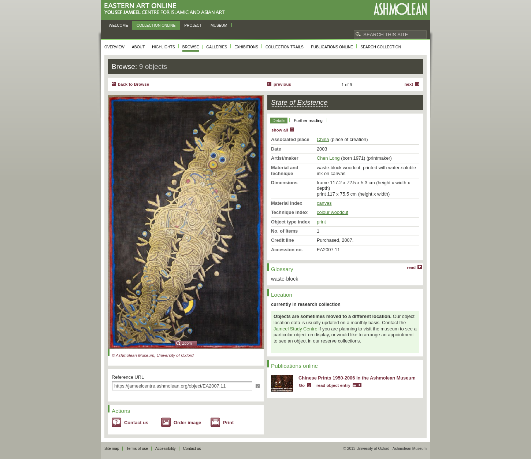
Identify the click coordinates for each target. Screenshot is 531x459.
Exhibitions (246, 47)
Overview (114, 47)
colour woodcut (332, 212)
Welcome (118, 25)
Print (228, 422)
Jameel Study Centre (296, 329)
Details (278, 120)
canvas (324, 203)
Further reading (308, 120)
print (321, 222)
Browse (190, 47)
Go (302, 385)
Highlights (163, 47)
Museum (219, 25)
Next (408, 84)
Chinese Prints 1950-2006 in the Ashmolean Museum (357, 378)
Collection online (156, 25)
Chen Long (328, 158)
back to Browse (133, 84)
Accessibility (165, 449)
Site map (111, 449)
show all (279, 130)
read (411, 267)
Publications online (332, 47)
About (138, 47)
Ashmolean (400, 9)
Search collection (380, 47)
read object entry (333, 385)
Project (193, 25)
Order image (187, 422)
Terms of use (137, 449)
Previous (282, 84)
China (323, 139)
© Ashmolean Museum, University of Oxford (153, 355)
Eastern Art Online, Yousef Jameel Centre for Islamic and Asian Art (166, 9)
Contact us (136, 422)
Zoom (187, 343)
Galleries (216, 47)
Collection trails (285, 47)
